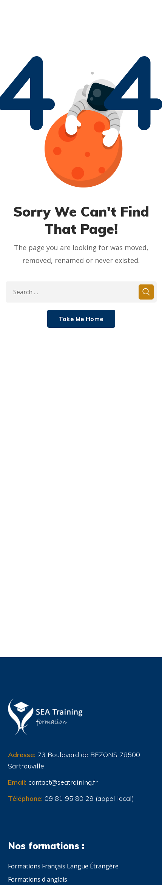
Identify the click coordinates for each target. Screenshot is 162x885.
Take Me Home (81, 319)
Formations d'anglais (37, 879)
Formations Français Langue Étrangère (63, 866)
